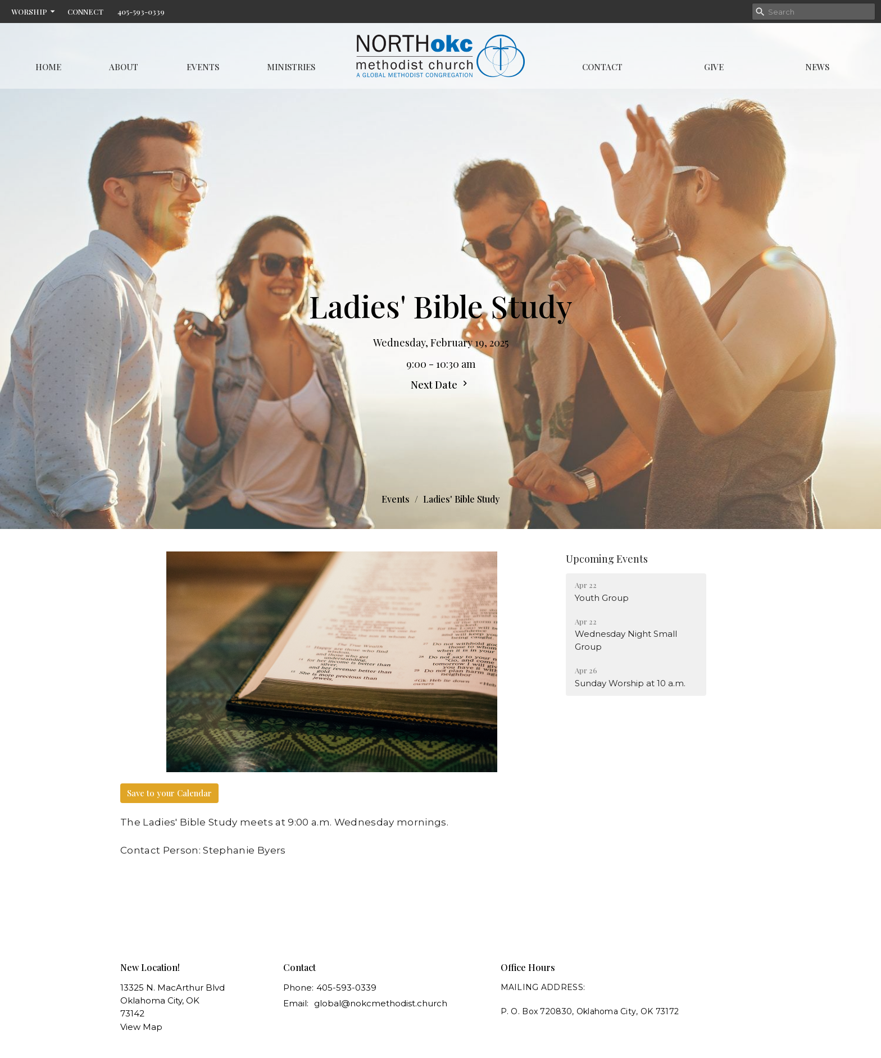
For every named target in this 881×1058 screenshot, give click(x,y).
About (123, 66)
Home (48, 66)
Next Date (440, 384)
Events (203, 66)
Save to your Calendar (169, 793)
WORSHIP (33, 11)
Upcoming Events (607, 559)
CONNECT (85, 11)
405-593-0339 (141, 11)
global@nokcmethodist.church (380, 1003)
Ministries (291, 66)
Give (714, 66)
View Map (141, 1026)
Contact (602, 66)
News (817, 66)
